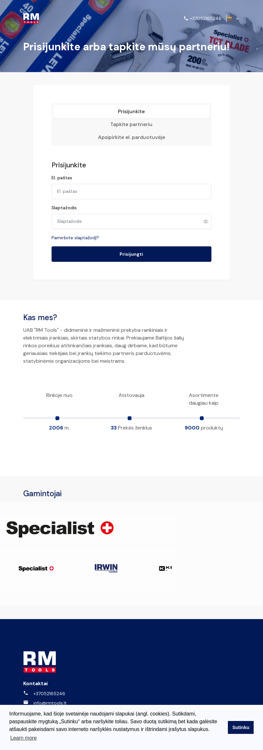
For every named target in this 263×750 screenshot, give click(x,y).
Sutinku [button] (240, 728)
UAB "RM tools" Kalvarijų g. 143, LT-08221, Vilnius (60, 695)
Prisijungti (131, 259)
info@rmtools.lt (45, 682)
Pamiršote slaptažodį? (88, 243)
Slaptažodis (77, 213)
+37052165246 (44, 673)
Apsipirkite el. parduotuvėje (131, 142)
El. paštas (75, 183)
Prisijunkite (131, 116)
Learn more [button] (23, 740)
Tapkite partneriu (131, 129)
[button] (233, 19)
